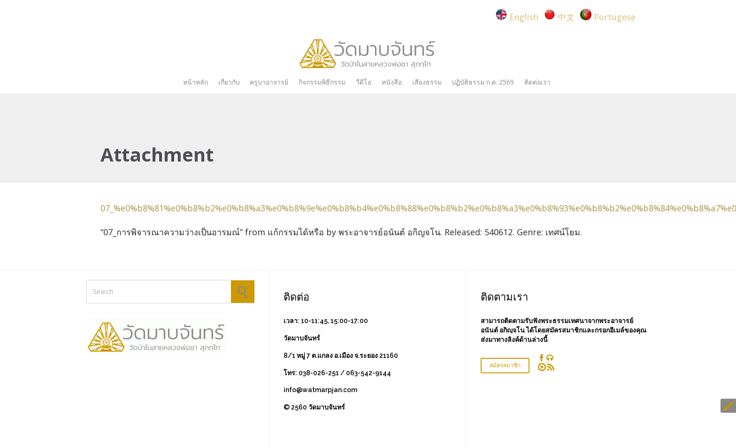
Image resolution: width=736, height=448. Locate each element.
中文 (566, 17)
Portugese (615, 17)
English (523, 17)
